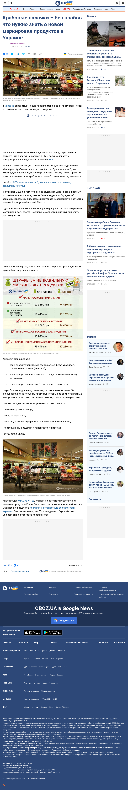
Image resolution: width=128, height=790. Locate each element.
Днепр (52, 651)
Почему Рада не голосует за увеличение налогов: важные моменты (101, 436)
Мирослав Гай (94, 460)
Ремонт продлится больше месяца (101, 281)
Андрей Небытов (95, 384)
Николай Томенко (95, 474)
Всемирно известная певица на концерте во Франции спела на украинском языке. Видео (99, 113)
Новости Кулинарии (50, 683)
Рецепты (27, 683)
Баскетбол (36, 659)
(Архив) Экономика (17, 43)
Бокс (52, 659)
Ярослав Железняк (96, 443)
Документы (53, 594)
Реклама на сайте (31, 594)
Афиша (26, 707)
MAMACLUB (45, 699)
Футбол (26, 659)
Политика (23, 642)
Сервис (60, 675)
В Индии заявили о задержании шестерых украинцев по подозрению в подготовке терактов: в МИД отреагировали (104, 249)
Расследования (73, 642)
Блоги (85, 642)
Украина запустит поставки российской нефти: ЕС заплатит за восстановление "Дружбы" (105, 273)
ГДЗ (25, 667)
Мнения (91, 336)
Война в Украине (30, 9)
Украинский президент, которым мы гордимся (100, 469)
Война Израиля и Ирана (50, 9)
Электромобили (41, 675)
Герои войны (15, 9)
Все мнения (94, 499)
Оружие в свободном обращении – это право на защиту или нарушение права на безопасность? (102, 378)
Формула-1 (60, 659)
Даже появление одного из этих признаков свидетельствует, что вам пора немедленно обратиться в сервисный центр (100, 92)
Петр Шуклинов (94, 492)
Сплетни (34, 707)
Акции (52, 675)
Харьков (33, 651)
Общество (103, 642)
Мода (51, 707)
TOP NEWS (93, 187)
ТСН (51, 159)
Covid (55, 699)
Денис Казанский (95, 367)
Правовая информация (83, 587)
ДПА (54, 667)
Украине (9, 105)
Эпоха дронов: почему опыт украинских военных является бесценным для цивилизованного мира (100, 346)
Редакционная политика (20, 571)
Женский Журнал (63, 707)
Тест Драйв (28, 675)
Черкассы (61, 651)
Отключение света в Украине (106, 9)
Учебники (33, 667)
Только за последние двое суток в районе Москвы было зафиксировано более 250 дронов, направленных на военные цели (104, 63)
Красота (44, 707)
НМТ (65, 667)
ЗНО (59, 667)
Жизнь (53, 642)
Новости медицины (31, 699)
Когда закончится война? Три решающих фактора (101, 361)
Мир (36, 642)
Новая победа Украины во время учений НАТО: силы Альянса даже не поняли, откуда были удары (101, 485)
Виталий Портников (96, 353)
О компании (28, 587)
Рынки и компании (31, 691)
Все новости (119, 642)
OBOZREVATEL (26, 500)
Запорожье (43, 651)
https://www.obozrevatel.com (87, 719)
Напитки (36, 683)
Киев (26, 651)
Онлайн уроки (44, 667)
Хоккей (45, 659)
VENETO (66, 9)
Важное (92, 16)
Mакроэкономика (48, 691)
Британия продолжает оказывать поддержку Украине (106, 233)
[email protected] (32, 772)
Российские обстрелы (82, 9)
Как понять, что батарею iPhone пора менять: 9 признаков (98, 80)
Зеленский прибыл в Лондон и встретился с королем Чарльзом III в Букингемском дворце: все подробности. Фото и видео (106, 225)
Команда (52, 587)
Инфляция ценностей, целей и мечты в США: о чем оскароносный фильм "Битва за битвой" (101, 453)
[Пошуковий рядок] (123, 3)
